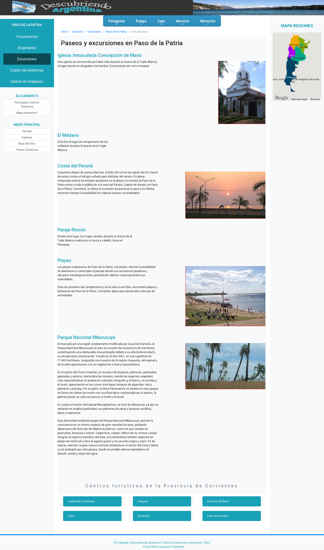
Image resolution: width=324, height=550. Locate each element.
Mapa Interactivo (26, 112)
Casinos (27, 137)
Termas (27, 131)
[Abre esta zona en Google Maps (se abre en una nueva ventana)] (281, 98)
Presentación (27, 36)
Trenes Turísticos (27, 149)
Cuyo (161, 22)
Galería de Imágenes (26, 81)
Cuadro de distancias (27, 70)
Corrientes (94, 31)
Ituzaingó (144, 516)
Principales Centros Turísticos (27, 104)
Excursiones (27, 59)
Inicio (64, 31)
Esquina (143, 501)
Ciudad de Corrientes (81, 501)
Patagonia (117, 22)
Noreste (182, 22)
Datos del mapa (299, 99)
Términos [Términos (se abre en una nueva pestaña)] (315, 99)
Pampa (141, 22)
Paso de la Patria (116, 31)
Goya (71, 516)
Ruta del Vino (26, 143)
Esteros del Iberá (217, 501)
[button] (291, 77)
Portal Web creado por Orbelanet (163, 546)
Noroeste (207, 22)
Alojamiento (27, 48)
